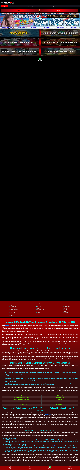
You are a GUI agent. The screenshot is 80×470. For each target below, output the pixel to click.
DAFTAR (20, 10)
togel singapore (67, 366)
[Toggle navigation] (2, 2)
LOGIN (58, 10)
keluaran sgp (48, 414)
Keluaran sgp (8, 325)
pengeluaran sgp (63, 353)
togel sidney (55, 445)
